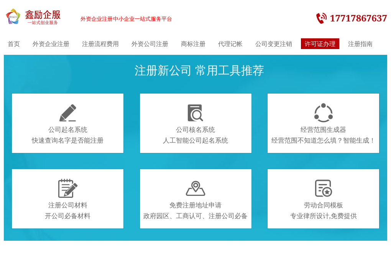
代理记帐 (230, 43)
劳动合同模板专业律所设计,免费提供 (323, 199)
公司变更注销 (273, 43)
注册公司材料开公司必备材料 (67, 199)
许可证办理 (320, 43)
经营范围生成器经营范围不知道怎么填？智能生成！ (323, 124)
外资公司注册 (149, 43)
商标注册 (193, 43)
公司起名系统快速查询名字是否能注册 (68, 124)
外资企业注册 (51, 43)
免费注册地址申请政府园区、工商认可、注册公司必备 (195, 199)
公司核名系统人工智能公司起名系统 (195, 124)
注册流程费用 (100, 43)
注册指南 (360, 43)
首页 (14, 43)
